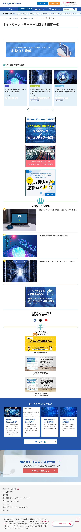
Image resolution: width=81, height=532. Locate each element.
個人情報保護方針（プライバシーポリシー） (16, 498)
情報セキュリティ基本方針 (11, 501)
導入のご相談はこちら (40, 470)
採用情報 (5, 495)
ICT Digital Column (27, 18)
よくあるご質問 (7, 492)
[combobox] (70, 9)
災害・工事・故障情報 (10, 489)
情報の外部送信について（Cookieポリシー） (17, 507)
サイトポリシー (7, 504)
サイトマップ (7, 510)
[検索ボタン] (74, 9)
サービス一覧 (40, 442)
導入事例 (42, 3)
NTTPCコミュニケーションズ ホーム (12, 18)
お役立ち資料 (54, 3)
